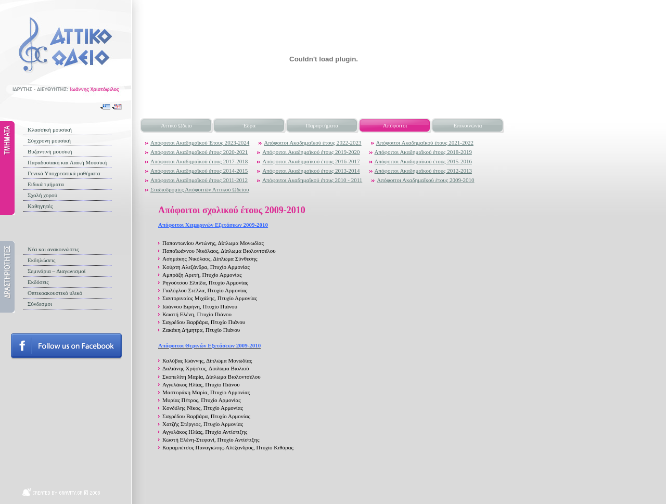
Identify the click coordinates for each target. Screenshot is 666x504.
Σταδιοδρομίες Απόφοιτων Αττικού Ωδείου (199, 189)
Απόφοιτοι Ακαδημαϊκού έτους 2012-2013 (423, 170)
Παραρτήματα (322, 125)
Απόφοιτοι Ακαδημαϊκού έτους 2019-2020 (311, 152)
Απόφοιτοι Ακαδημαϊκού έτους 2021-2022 (424, 142)
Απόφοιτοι (395, 125)
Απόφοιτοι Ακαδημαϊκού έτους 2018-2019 (423, 152)
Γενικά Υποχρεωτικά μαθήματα (64, 173)
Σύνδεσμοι (40, 304)
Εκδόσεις (38, 282)
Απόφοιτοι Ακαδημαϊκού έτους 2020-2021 (199, 152)
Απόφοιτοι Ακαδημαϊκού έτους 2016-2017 (311, 161)
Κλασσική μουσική (50, 129)
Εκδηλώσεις (41, 260)
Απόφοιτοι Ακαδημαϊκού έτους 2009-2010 (425, 180)
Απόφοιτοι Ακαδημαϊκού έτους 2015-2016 (423, 161)
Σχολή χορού (42, 195)
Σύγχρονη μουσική (49, 140)
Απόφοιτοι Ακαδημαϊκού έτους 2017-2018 (199, 161)
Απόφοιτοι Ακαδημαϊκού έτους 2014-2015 (199, 170)
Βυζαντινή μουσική (50, 151)
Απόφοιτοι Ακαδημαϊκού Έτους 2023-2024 (199, 142)
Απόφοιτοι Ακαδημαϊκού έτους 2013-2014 (311, 170)
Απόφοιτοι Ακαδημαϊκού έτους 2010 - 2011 (312, 180)
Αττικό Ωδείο (176, 125)
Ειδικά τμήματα (46, 184)
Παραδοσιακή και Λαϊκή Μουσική (67, 162)
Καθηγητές (40, 206)
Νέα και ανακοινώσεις (53, 249)
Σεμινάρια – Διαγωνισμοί (56, 271)
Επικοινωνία (468, 125)
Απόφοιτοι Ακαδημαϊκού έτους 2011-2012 (199, 180)
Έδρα (249, 125)
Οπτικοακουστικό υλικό (55, 293)
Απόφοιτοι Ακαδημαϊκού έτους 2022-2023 (312, 142)
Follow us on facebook (66, 346)
